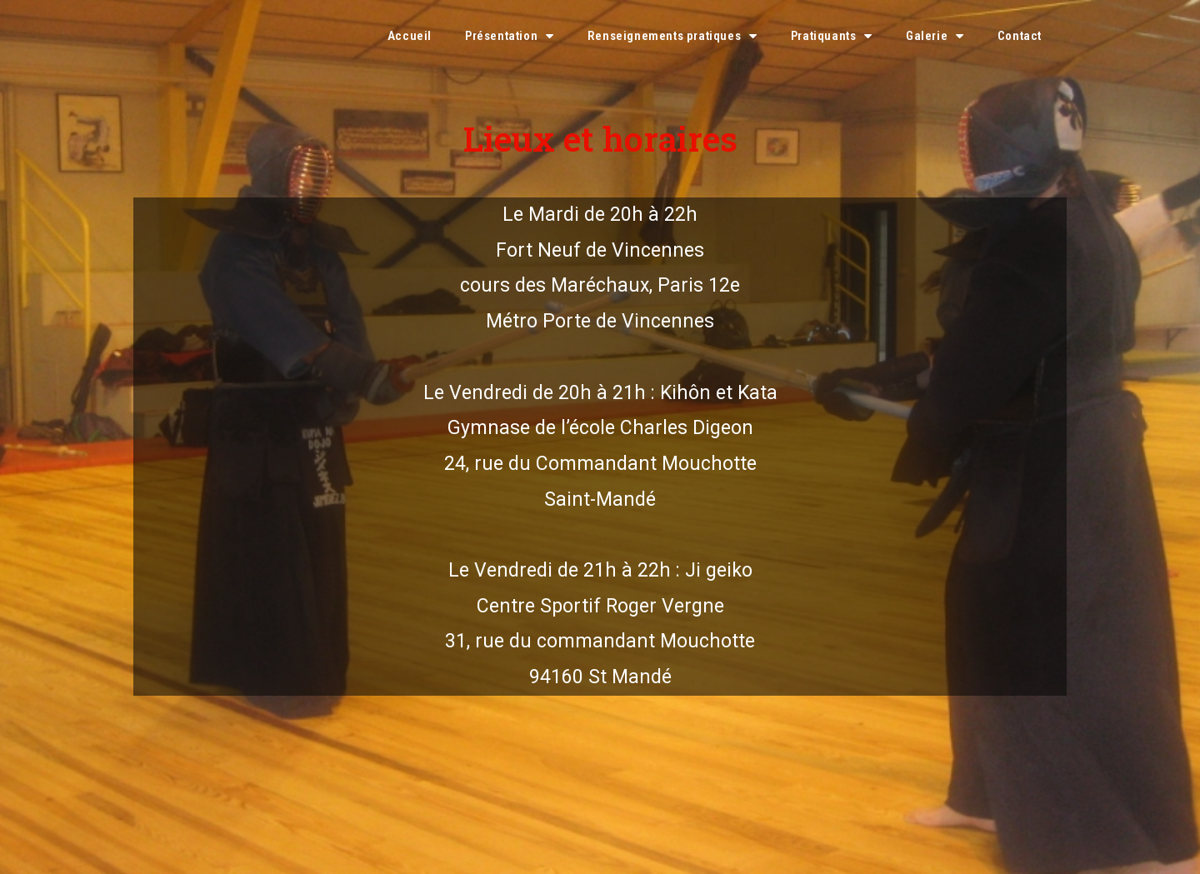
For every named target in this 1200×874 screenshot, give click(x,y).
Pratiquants (831, 36)
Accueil (410, 35)
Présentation (509, 36)
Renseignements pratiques (673, 36)
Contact (1020, 35)
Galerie (935, 36)
